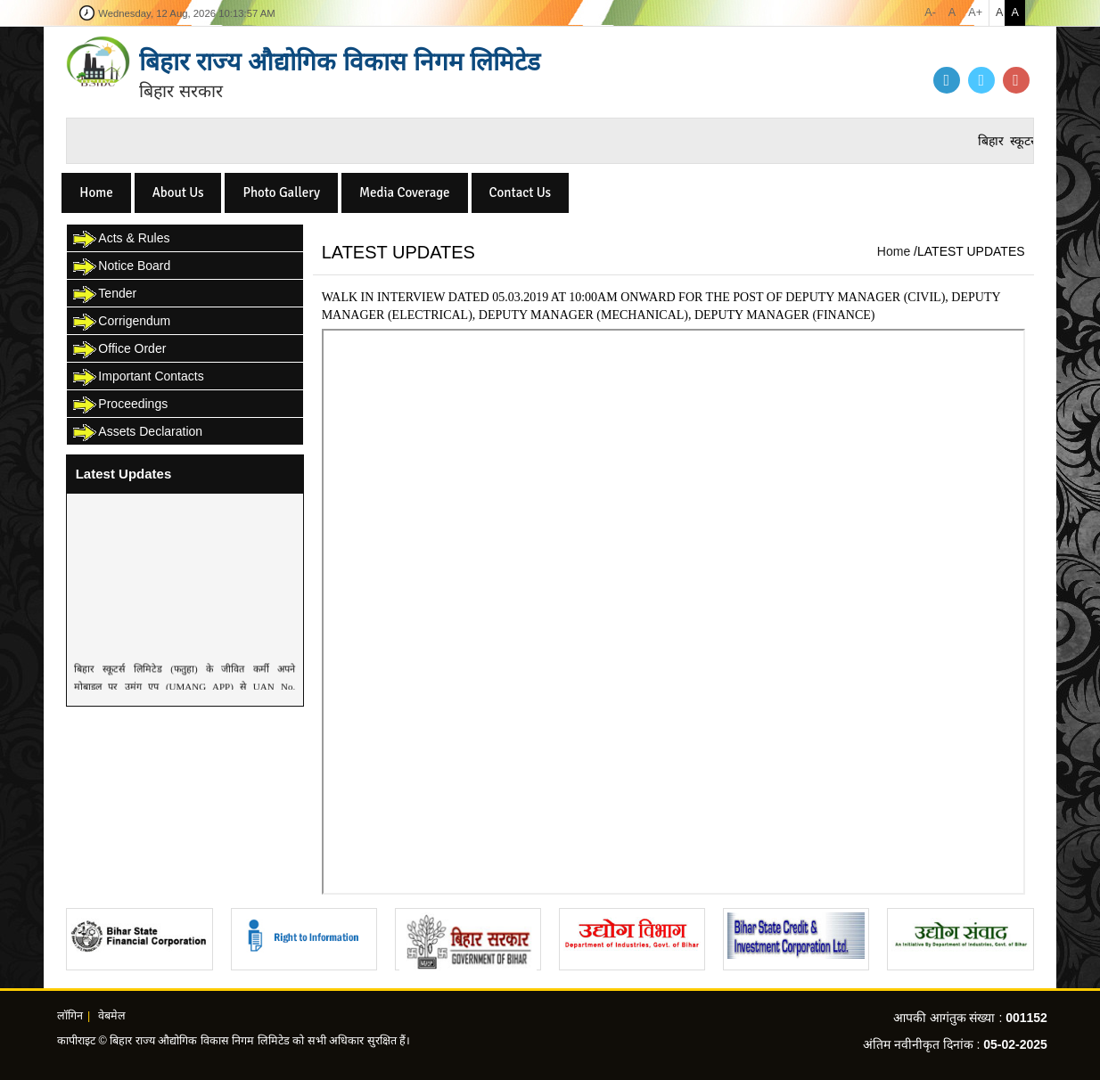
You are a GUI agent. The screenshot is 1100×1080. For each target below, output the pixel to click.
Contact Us (520, 192)
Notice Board (120, 266)
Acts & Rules (120, 239)
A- (930, 12)
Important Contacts (137, 377)
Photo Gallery (281, 192)
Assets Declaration (136, 432)
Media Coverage (404, 192)
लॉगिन (70, 1016)
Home (95, 192)
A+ (975, 12)
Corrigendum (120, 322)
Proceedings (119, 405)
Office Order (118, 349)
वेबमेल (112, 1016)
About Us (178, 192)
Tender (103, 294)
